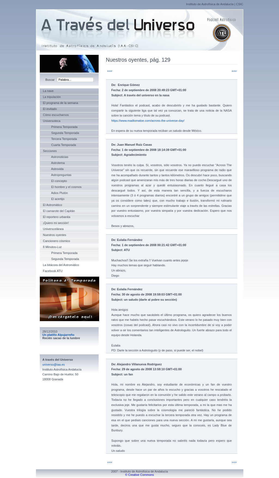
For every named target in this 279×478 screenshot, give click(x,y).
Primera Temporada (60, 127)
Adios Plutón (55, 193)
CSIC (239, 4)
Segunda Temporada (61, 133)
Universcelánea (53, 229)
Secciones (50, 151)
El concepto (55, 181)
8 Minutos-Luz (52, 247)
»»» (234, 71)
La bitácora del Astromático (61, 265)
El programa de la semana (60, 102)
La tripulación (52, 96)
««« (109, 71)
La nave (48, 90)
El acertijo (54, 199)
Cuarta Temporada (59, 145)
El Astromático (52, 205)
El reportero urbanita (56, 217)
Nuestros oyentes (54, 235)
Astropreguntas (57, 175)
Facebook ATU (53, 271)
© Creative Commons (139, 474)
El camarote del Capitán (59, 211)
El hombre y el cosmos (62, 187)
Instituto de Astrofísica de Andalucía (209, 4)
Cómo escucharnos (56, 114)
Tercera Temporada (60, 139)
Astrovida (53, 169)
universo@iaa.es (54, 364)
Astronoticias (55, 157)
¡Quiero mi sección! (56, 223)
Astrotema (54, 163)
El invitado (50, 108)
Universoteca (51, 121)
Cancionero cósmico (56, 241)
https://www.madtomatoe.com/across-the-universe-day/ (147, 120)
